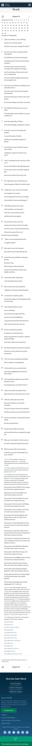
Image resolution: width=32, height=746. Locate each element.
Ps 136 (12, 476)
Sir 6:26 (11, 648)
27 (25, 22)
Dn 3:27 (13, 469)
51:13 (7, 585)
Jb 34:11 (15, 651)
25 (19, 22)
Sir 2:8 (11, 651)
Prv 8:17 (18, 638)
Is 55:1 (15, 646)
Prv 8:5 (11, 643)
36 (22, 25)
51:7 (6, 632)
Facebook (9, 729)
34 (16, 25)
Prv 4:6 (11, 640)
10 (4, 20)
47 (25, 28)
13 (13, 20)
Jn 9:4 (20, 651)
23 (13, 22)
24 (16, 22)
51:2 (7, 622)
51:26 (6, 648)
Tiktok (27, 729)
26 (22, 22)
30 (5, 25)
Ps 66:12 (11, 627)
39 (2, 28)
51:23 (7, 614)
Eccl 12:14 (24, 612)
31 (8, 25)
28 (27, 22)
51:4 (6, 465)
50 (5, 30)
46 (22, 28)
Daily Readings (15, 681)
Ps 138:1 (11, 619)
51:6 (7, 630)
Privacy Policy (5, 659)
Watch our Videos (16, 689)
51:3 (7, 624)
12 (10, 20)
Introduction (7, 17)
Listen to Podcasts (16, 685)
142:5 (15, 632)
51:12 (7, 472)
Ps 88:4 (11, 630)
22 (11, 22)
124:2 (17, 624)
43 (13, 28)
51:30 (7, 651)
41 (8, 28)
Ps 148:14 (17, 582)
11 (7, 20)
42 (11, 28)
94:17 (14, 630)
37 (25, 25)
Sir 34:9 (11, 638)
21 (8, 22)
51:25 (7, 646)
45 (19, 28)
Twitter (4, 729)
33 (13, 25)
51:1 (6, 457)
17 (24, 20)
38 (27, 25)
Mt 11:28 (18, 612)
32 (11, 25)
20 (5, 22)
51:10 (7, 635)
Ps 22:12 (10, 632)
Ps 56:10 (11, 624)
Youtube (13, 729)
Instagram (22, 729)
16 (21, 20)
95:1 (16, 635)
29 (2, 25)
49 (2, 30)
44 (16, 28)
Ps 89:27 (11, 635)
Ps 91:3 (11, 622)
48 (27, 28)
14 (15, 20)
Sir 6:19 (11, 646)
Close (15, 735)
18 (27, 20)
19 (2, 22)
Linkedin (18, 729)
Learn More (9, 708)
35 (19, 25)
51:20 (6, 640)
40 (5, 28)
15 (18, 20)
